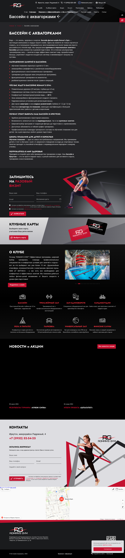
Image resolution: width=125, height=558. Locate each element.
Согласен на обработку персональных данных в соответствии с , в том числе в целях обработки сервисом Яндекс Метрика (43, 478)
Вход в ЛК (101, 3)
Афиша (89, 8)
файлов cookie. (107, 545)
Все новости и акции (107, 346)
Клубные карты (51, 8)
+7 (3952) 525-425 (68, 3)
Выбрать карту (18, 237)
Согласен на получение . (27, 209)
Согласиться (108, 549)
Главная (11, 26)
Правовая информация (65, 554)
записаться (17, 214)
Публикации (100, 8)
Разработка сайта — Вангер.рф (103, 553)
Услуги (70, 8)
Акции (62, 8)
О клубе (39, 8)
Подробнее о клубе (17, 285)
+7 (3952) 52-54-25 (22, 438)
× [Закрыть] (121, 542)
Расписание (80, 8)
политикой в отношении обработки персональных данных (42, 478)
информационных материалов (32, 209)
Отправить (16, 478)
